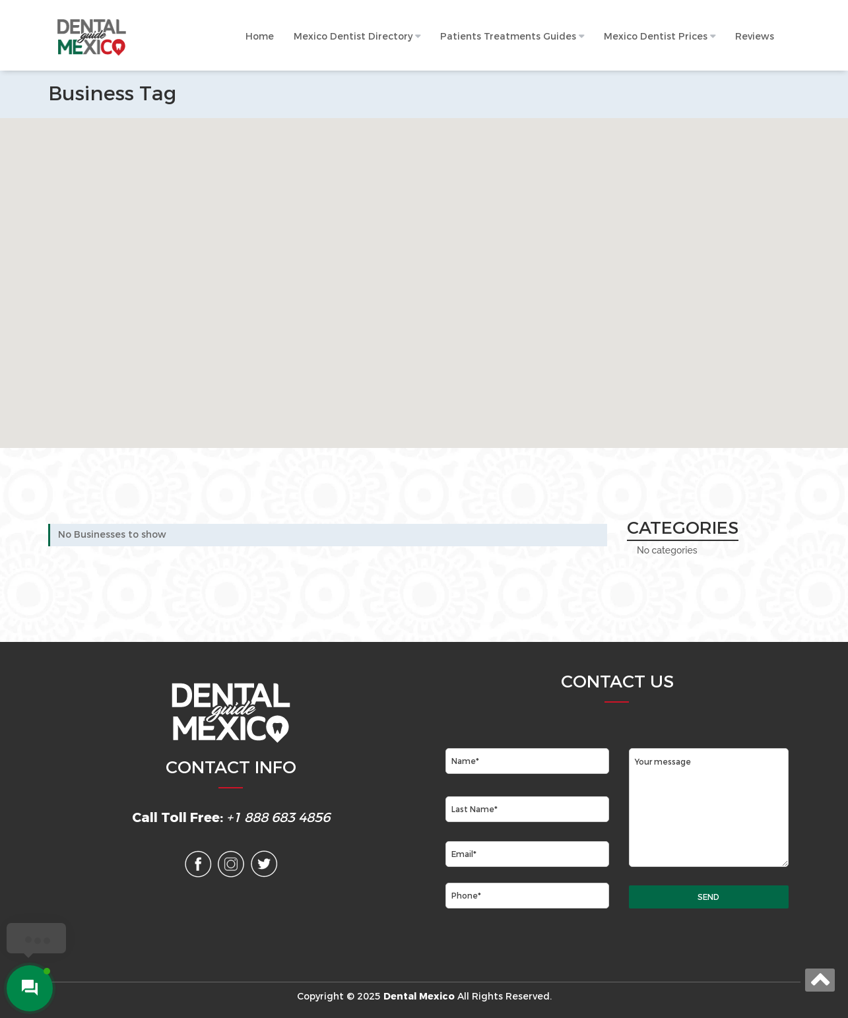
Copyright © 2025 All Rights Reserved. (424, 996)
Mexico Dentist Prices (655, 36)
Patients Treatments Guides (508, 36)
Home (259, 36)
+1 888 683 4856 (278, 818)
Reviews (754, 36)
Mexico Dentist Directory (353, 36)
